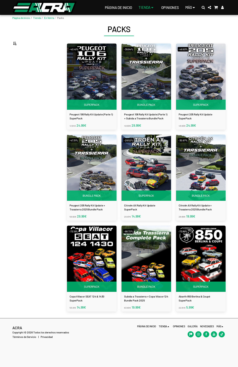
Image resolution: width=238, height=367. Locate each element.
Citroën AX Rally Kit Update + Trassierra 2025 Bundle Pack (199, 222)
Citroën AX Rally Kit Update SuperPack (140, 222)
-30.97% (184, 153)
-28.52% (130, 153)
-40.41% (75, 59)
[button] (203, 7)
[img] (92, 86)
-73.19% (75, 248)
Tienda (37, 17)
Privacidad (47, 357)
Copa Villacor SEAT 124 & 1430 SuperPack (90, 317)
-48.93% (184, 59)
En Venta (49, 17)
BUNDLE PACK (146, 113)
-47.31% (75, 153)
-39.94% (130, 59)
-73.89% (184, 248)
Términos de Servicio (24, 357)
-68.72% (130, 248)
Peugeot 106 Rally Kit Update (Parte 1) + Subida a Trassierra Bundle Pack (146, 128)
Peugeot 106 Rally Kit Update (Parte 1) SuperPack (87, 128)
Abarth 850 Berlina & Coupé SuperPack (196, 317)
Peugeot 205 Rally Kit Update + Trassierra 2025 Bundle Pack (90, 222)
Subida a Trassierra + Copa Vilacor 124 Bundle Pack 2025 (146, 317)
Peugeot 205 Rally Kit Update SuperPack (196, 127)
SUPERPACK (91, 113)
